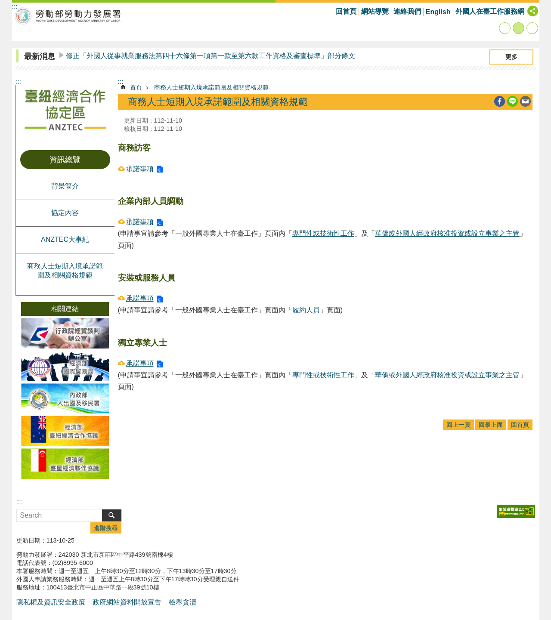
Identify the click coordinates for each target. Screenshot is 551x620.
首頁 (136, 87)
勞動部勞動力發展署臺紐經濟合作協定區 (68, 15)
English (438, 11)
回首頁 (346, 11)
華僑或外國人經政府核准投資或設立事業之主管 (447, 233)
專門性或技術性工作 (323, 233)
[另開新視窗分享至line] (512, 101)
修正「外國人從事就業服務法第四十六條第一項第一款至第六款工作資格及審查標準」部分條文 (210, 55)
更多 (511, 56)
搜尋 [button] (112, 515)
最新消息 (39, 56)
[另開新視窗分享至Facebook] (499, 101)
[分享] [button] (532, 11)
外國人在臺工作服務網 (489, 11)
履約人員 (306, 310)
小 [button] (504, 28)
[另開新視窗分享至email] (525, 101)
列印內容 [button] (487, 101)
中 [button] (518, 28)
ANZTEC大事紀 (65, 239)
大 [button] (532, 28)
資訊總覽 (65, 159)
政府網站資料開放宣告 (127, 602)
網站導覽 (375, 11)
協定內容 (65, 212)
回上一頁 (458, 424)
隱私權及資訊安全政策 (50, 602)
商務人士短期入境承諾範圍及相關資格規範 (65, 270)
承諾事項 (140, 169)
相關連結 (65, 308)
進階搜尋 (106, 527)
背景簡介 (65, 186)
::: (18, 81)
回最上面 (491, 424)
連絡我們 (407, 11)
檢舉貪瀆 (182, 602)
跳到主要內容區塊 (4, 4)
